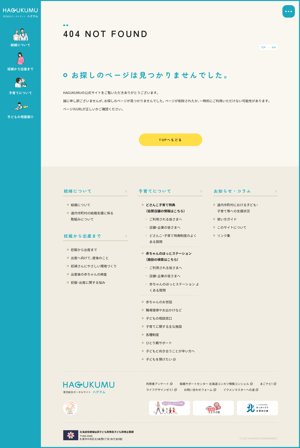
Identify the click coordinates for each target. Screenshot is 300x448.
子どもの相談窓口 (159, 318)
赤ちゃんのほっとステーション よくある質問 (174, 287)
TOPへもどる (170, 139)
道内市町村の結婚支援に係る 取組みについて (92, 216)
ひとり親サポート (159, 342)
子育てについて (155, 191)
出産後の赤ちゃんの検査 (89, 274)
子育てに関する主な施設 (164, 326)
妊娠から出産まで (82, 236)
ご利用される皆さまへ (165, 219)
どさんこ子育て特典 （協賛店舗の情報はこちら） (165, 207)
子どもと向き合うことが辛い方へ (170, 350)
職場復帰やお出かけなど (164, 310)
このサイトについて (232, 227)
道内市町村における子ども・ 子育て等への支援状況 (237, 207)
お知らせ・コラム (232, 191)
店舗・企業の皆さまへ (164, 227)
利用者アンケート (157, 384)
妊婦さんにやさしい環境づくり (94, 266)
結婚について (78, 191)
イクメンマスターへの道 (239, 390)
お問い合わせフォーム (198, 390)
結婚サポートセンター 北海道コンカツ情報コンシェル (214, 384)
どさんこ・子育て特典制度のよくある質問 (173, 238)
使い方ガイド (227, 219)
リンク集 (223, 235)
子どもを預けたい (159, 359)
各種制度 (152, 334)
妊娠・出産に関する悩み (88, 282)
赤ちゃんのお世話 (159, 301)
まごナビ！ (266, 384)
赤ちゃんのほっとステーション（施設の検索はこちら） (169, 256)
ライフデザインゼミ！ (159, 390)
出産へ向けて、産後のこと (90, 257)
